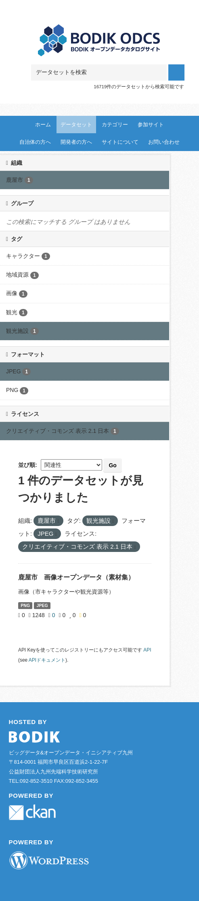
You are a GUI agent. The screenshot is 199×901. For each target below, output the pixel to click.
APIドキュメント (47, 660)
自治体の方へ (35, 142)
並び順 (26, 465)
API (147, 650)
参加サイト (151, 124)
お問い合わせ (164, 142)
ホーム (43, 124)
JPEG (42, 605)
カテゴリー (115, 124)
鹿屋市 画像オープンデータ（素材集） (76, 577)
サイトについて (120, 142)
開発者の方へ (76, 142)
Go (112, 465)
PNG (25, 605)
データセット (76, 124)
